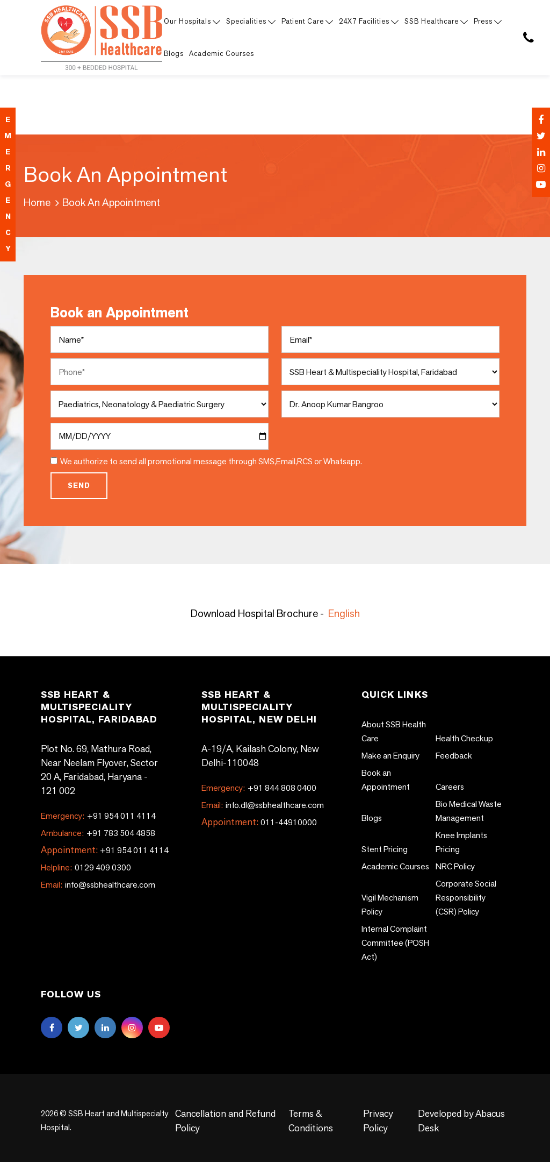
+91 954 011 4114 (98, 815)
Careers (450, 786)
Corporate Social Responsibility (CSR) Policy (466, 897)
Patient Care (306, 21)
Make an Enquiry (390, 755)
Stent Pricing (384, 849)
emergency (7, 184)
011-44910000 (288, 822)
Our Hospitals (191, 21)
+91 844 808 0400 (258, 787)
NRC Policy (455, 866)
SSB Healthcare (435, 21)
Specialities (250, 21)
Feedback (454, 755)
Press (487, 21)
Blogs (174, 53)
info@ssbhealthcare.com (98, 884)
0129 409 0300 (86, 867)
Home (37, 202)
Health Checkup (464, 738)
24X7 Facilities (368, 21)
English (344, 613)
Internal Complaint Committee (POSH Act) (395, 942)
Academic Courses (221, 53)
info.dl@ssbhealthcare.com (262, 805)
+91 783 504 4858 (98, 833)
